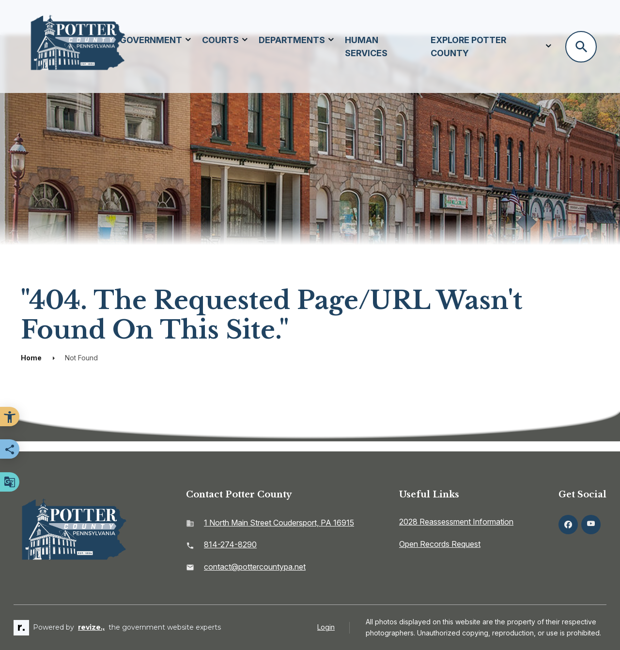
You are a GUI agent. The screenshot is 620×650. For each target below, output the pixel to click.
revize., (91, 627)
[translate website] (9, 482)
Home (31, 358)
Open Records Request (439, 544)
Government (151, 40)
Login (326, 627)
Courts (220, 40)
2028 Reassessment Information (456, 521)
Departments (292, 40)
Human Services (366, 46)
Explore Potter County (468, 46)
